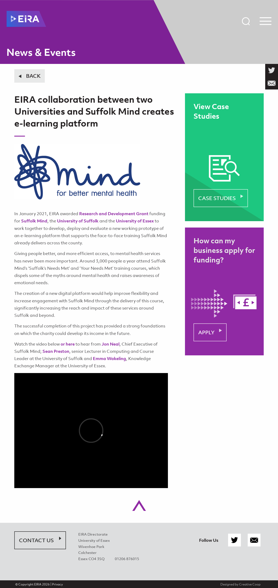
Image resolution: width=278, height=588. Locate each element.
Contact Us (36, 540)
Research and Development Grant (113, 213)
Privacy (57, 584)
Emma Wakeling (109, 358)
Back (33, 75)
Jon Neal (110, 344)
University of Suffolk (78, 221)
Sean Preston (55, 351)
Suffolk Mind (34, 221)
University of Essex (135, 221)
